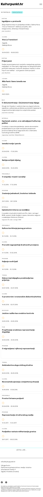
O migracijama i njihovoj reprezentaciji (18, 349)
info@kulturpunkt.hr (8, 462)
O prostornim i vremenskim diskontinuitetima (21, 297)
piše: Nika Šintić (6, 73)
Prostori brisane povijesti (13, 398)
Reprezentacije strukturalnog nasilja (17, 415)
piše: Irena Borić (6, 31)
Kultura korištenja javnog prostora (16, 228)
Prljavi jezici (7, 61)
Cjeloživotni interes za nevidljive (16, 210)
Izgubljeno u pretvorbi (11, 21)
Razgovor (5, 310)
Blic (3, 100)
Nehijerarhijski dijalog (11, 160)
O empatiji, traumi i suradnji (13, 177)
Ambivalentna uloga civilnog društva (17, 365)
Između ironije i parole (11, 144)
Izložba (4, 37)
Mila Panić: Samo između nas (14, 81)
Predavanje (6, 174)
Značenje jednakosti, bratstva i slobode (19, 193)
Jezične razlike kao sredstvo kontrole (18, 313)
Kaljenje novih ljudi (10, 261)
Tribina (4, 275)
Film (3, 327)
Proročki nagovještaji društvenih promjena (20, 245)
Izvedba (4, 78)
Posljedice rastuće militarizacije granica (19, 432)
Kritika (4, 18)
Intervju (5, 118)
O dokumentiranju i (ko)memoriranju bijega (20, 103)
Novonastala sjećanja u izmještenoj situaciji (20, 382)
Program (5, 190)
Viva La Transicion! (10, 40)
